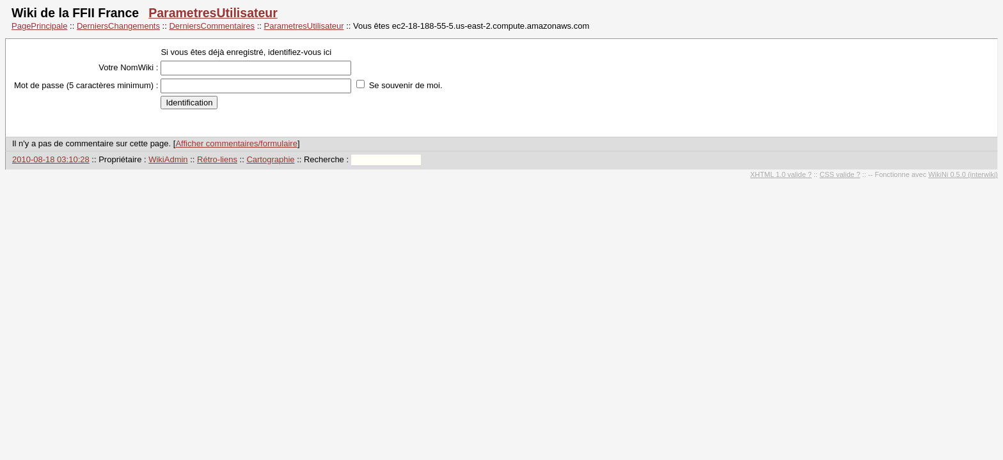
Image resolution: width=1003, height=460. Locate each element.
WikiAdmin (167, 159)
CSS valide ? (839, 174)
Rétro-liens (217, 159)
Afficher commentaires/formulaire (236, 143)
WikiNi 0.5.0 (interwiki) (963, 174)
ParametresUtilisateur (213, 13)
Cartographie (270, 159)
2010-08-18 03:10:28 (51, 159)
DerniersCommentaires (212, 26)
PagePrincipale (39, 26)
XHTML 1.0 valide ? (781, 174)
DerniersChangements (118, 26)
